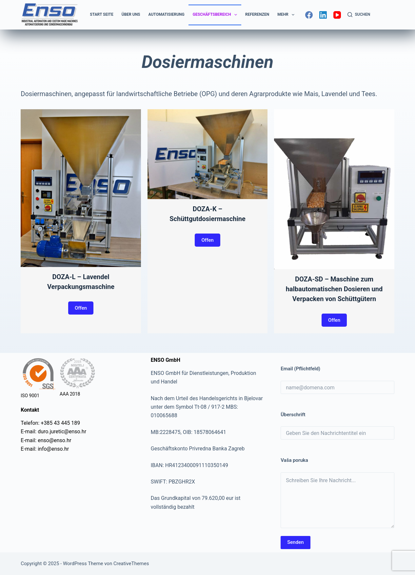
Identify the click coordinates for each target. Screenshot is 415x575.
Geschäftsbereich (216, 15)
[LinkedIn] (323, 15)
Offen (81, 308)
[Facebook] (309, 15)
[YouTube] (337, 15)
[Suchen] (358, 14)
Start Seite (101, 14)
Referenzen (257, 14)
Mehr (287, 15)
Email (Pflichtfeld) (300, 369)
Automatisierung (166, 14)
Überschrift (293, 415)
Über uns (131, 14)
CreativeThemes (131, 563)
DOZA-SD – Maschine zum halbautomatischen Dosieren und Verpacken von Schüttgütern (334, 289)
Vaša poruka (294, 460)
